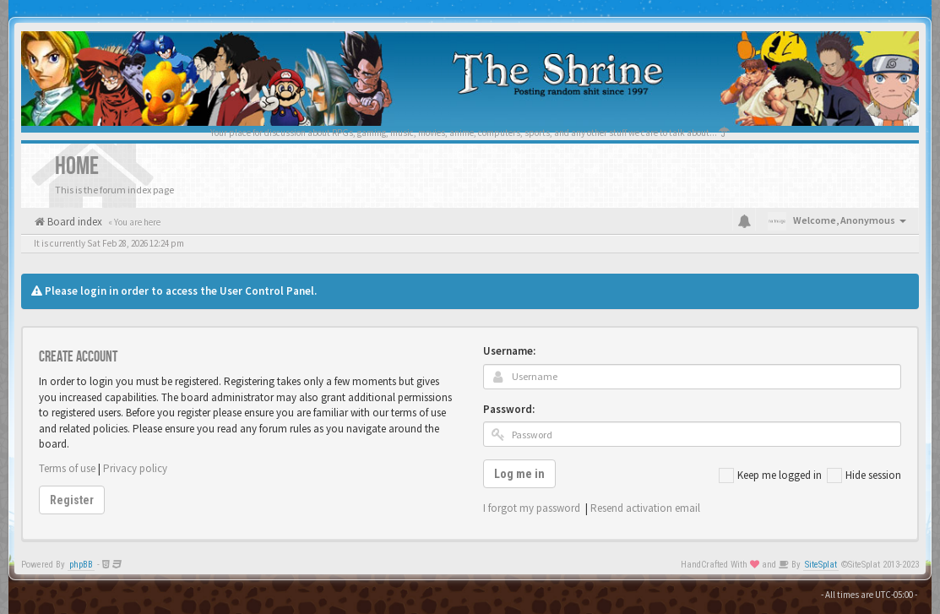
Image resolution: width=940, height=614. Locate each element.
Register (72, 500)
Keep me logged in (770, 475)
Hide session (864, 475)
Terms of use (67, 468)
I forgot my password (531, 508)
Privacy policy (135, 468)
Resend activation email (645, 508)
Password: (509, 409)
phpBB (81, 564)
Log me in (519, 474)
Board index (73, 222)
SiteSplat (821, 564)
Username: (509, 351)
